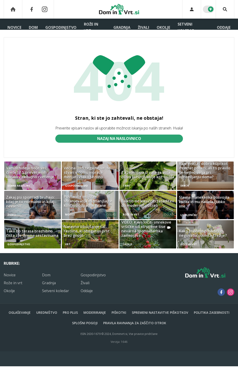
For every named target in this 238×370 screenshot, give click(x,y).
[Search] (225, 9)
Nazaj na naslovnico (119, 138)
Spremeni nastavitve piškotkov (160, 312)
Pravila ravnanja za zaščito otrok (134, 323)
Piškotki (119, 312)
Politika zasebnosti (211, 312)
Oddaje (224, 27)
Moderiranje (94, 312)
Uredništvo (46, 312)
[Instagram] (44, 9)
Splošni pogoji (85, 323)
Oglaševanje (20, 312)
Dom (33, 27)
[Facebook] (31, 9)
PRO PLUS (70, 312)
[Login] (191, 9)
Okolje (163, 27)
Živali (143, 27)
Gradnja (121, 27)
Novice (14, 27)
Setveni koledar (186, 27)
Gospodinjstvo (60, 27)
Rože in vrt (91, 27)
